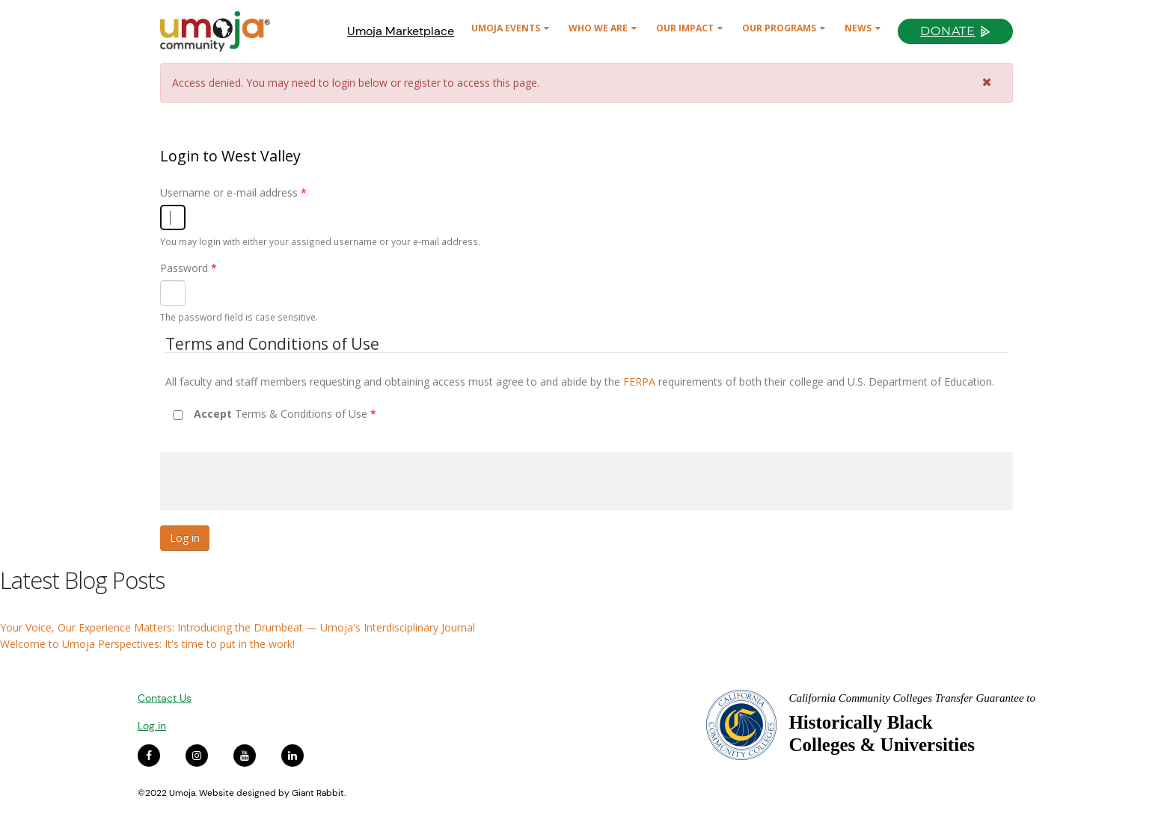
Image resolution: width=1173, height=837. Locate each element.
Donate (948, 31)
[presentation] (274, 481)
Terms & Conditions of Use (285, 414)
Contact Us (165, 698)
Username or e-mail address (233, 192)
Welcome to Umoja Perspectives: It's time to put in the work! (147, 644)
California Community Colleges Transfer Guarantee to (911, 698)
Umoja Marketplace (400, 31)
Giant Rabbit (318, 793)
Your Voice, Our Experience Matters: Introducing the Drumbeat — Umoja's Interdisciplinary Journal (237, 627)
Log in (152, 725)
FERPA (639, 381)
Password (188, 268)
